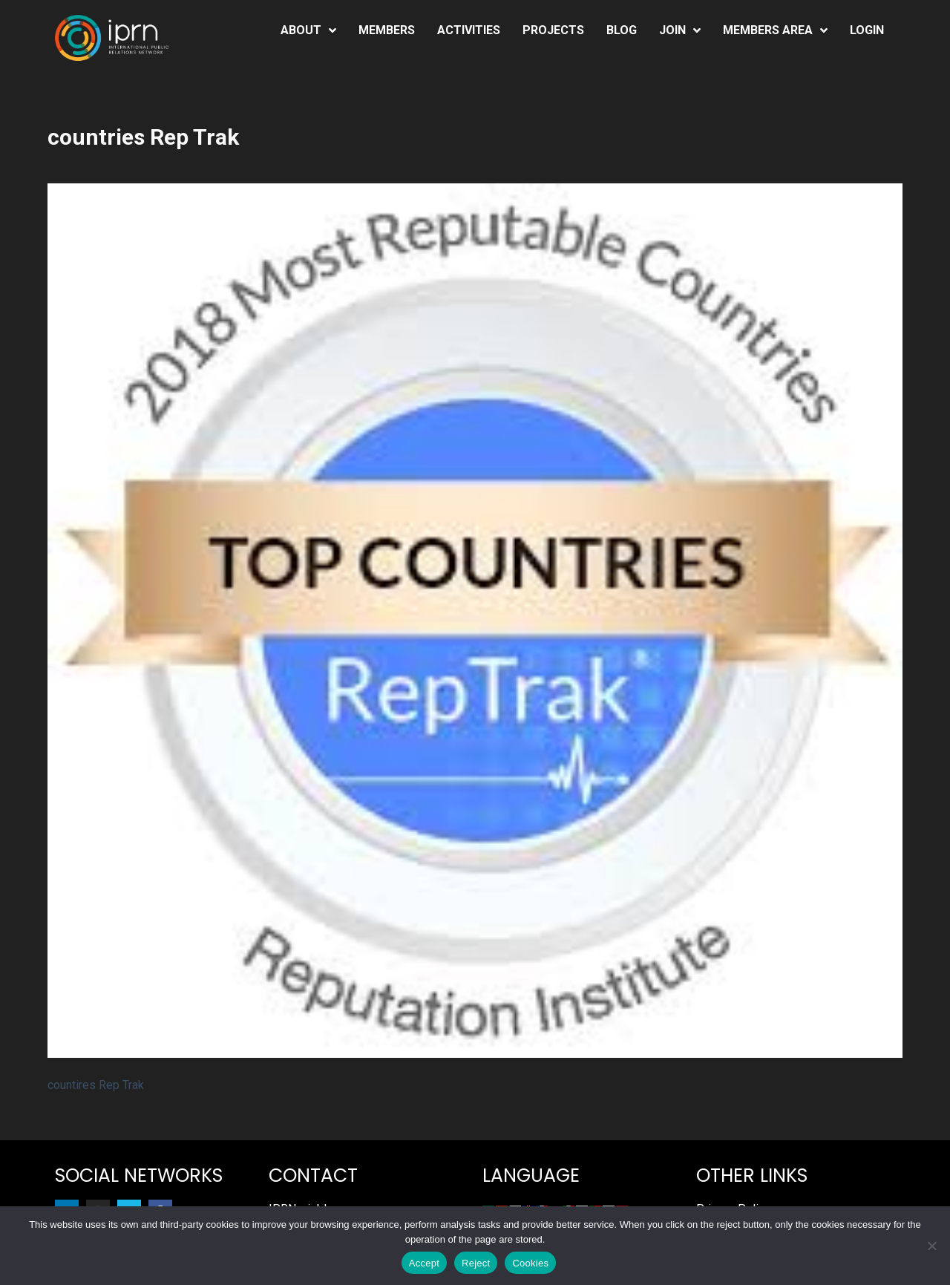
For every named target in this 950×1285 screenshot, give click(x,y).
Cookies (530, 1263)
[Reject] (931, 1245)
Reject (476, 1263)
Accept (424, 1263)
